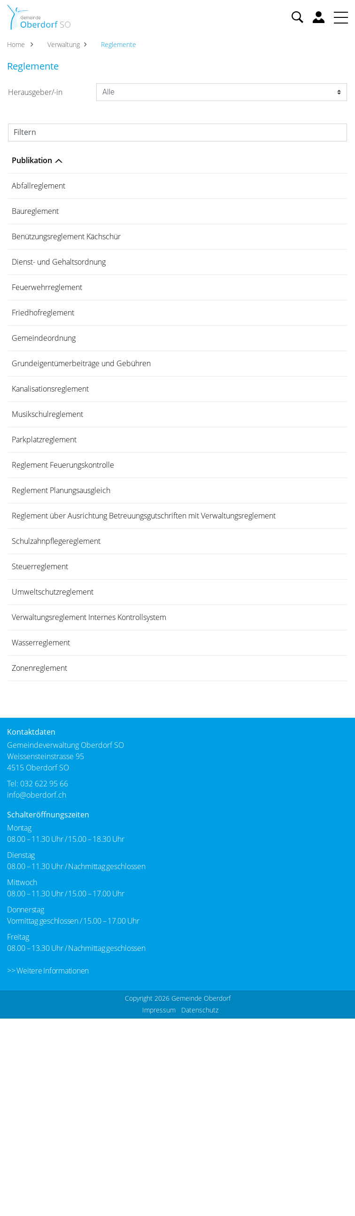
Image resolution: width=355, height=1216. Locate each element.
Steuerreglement (40, 714)
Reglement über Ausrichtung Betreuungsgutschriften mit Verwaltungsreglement (105, 649)
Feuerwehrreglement (47, 327)
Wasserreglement (41, 820)
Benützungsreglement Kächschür (66, 256)
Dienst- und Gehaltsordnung (59, 291)
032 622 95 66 (44, 981)
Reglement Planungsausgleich (61, 609)
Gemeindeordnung (44, 397)
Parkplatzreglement (44, 538)
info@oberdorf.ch (36, 992)
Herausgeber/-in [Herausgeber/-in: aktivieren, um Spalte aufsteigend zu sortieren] (268, 160)
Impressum (159, 1207)
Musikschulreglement (47, 503)
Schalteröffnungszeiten (48, 1012)
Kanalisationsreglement (50, 468)
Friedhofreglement (43, 362)
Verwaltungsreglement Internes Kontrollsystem (89, 785)
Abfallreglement (38, 185)
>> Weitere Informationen (48, 1168)
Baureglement (35, 221)
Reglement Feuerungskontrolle (63, 573)
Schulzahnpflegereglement (56, 679)
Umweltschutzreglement (52, 750)
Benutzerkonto (318, 17)
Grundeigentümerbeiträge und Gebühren (81, 432)
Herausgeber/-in (35, 92)
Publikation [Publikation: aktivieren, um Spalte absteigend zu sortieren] (32, 160)
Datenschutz (199, 1207)
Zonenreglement (39, 855)
